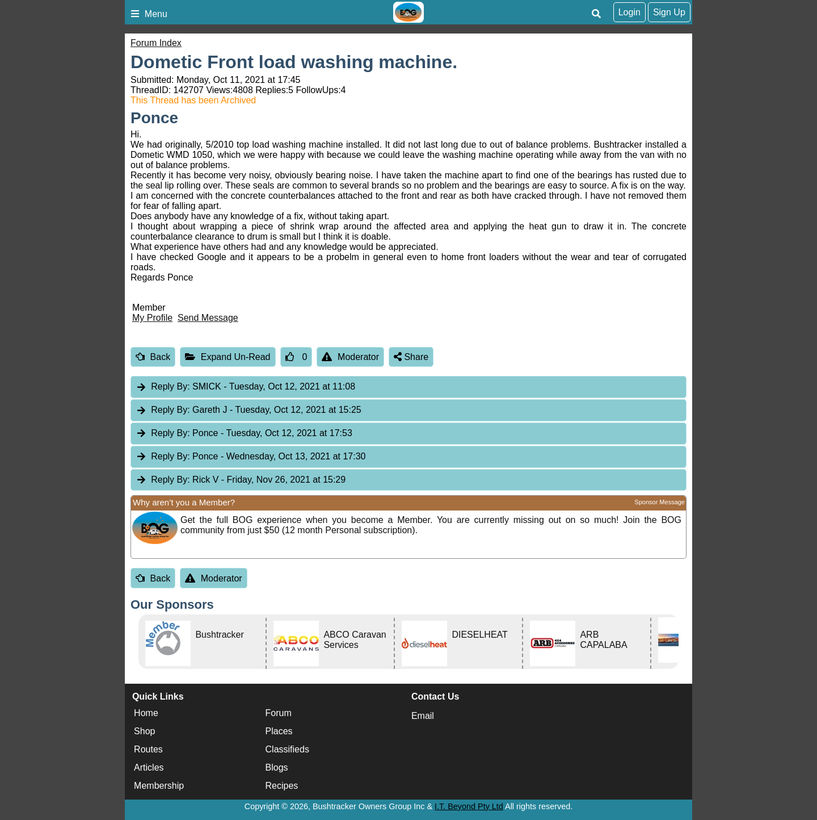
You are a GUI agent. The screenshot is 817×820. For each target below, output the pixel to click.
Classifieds (287, 749)
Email (422, 716)
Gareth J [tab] (248, 410)
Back (153, 357)
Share (411, 357)
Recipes (282, 785)
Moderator (350, 357)
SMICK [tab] (245, 387)
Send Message (208, 318)
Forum (279, 713)
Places (279, 731)
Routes (148, 749)
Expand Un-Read (227, 357)
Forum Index (156, 43)
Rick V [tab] (241, 480)
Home (146, 713)
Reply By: (170, 386)
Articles (148, 767)
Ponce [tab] (244, 434)
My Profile (152, 318)
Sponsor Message (659, 502)
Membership (159, 785)
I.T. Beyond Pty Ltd (469, 806)
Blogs (277, 767)
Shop (144, 731)
